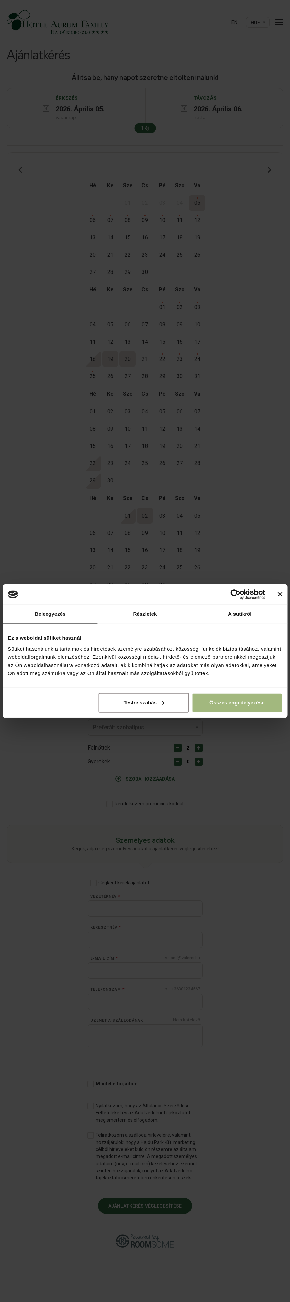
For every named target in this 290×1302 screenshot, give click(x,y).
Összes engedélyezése (237, 702)
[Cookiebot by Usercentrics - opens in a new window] (235, 594)
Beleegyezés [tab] (50, 614)
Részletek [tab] (145, 614)
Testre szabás (144, 702)
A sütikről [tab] (240, 614)
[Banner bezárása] (279, 594)
